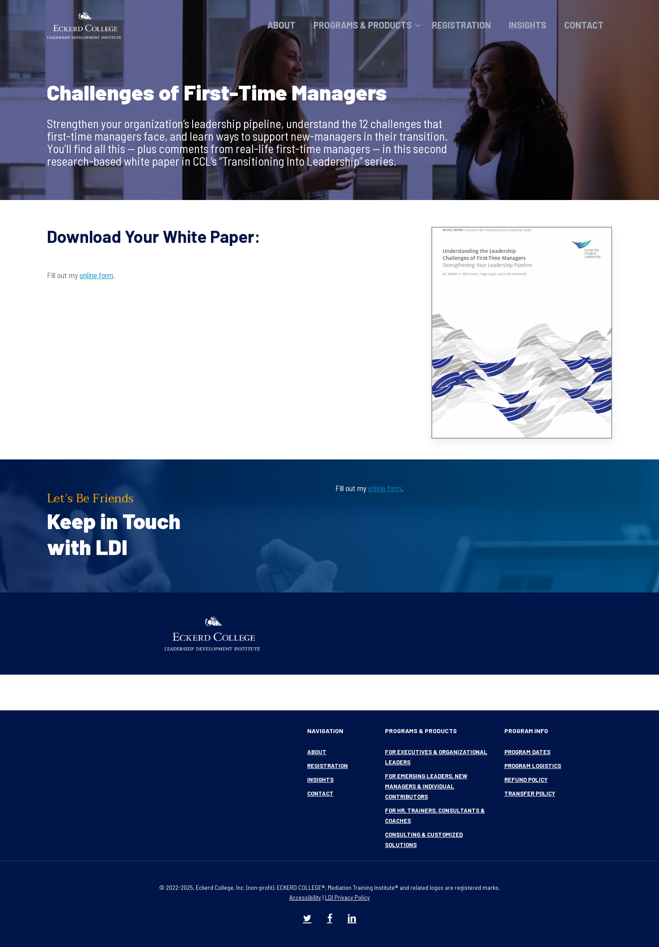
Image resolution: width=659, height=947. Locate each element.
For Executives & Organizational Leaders (436, 757)
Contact (320, 793)
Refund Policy (526, 779)
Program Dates (527, 751)
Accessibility (305, 897)
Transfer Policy (529, 793)
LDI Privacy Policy (347, 897)
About (316, 751)
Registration (327, 765)
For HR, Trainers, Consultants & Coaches (435, 815)
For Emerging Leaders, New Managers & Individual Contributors (426, 786)
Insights (320, 779)
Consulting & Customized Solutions (424, 839)
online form (96, 275)
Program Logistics (532, 765)
